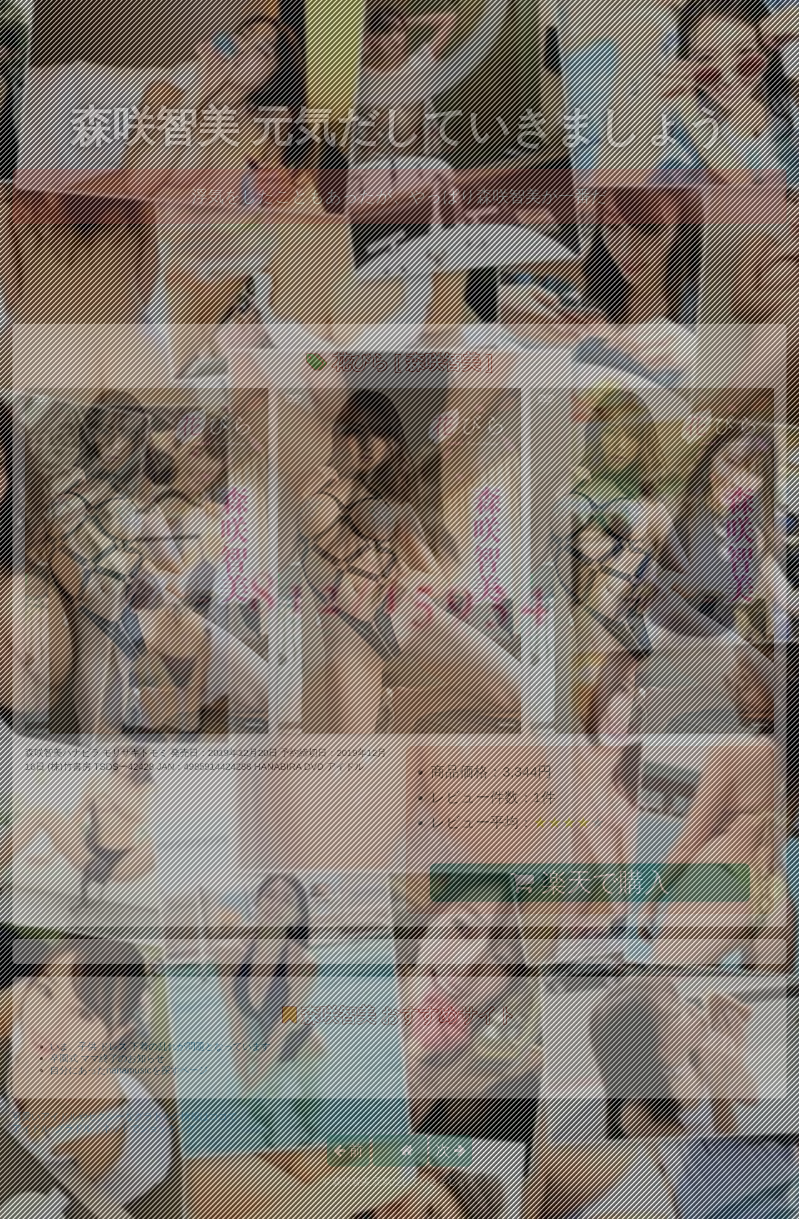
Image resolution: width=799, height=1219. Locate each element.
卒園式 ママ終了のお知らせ (107, 1058)
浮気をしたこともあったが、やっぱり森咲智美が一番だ (399, 196)
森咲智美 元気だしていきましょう (400, 126)
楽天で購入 (589, 882)
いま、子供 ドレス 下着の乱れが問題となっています (160, 1046)
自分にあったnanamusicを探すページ (129, 1070)
